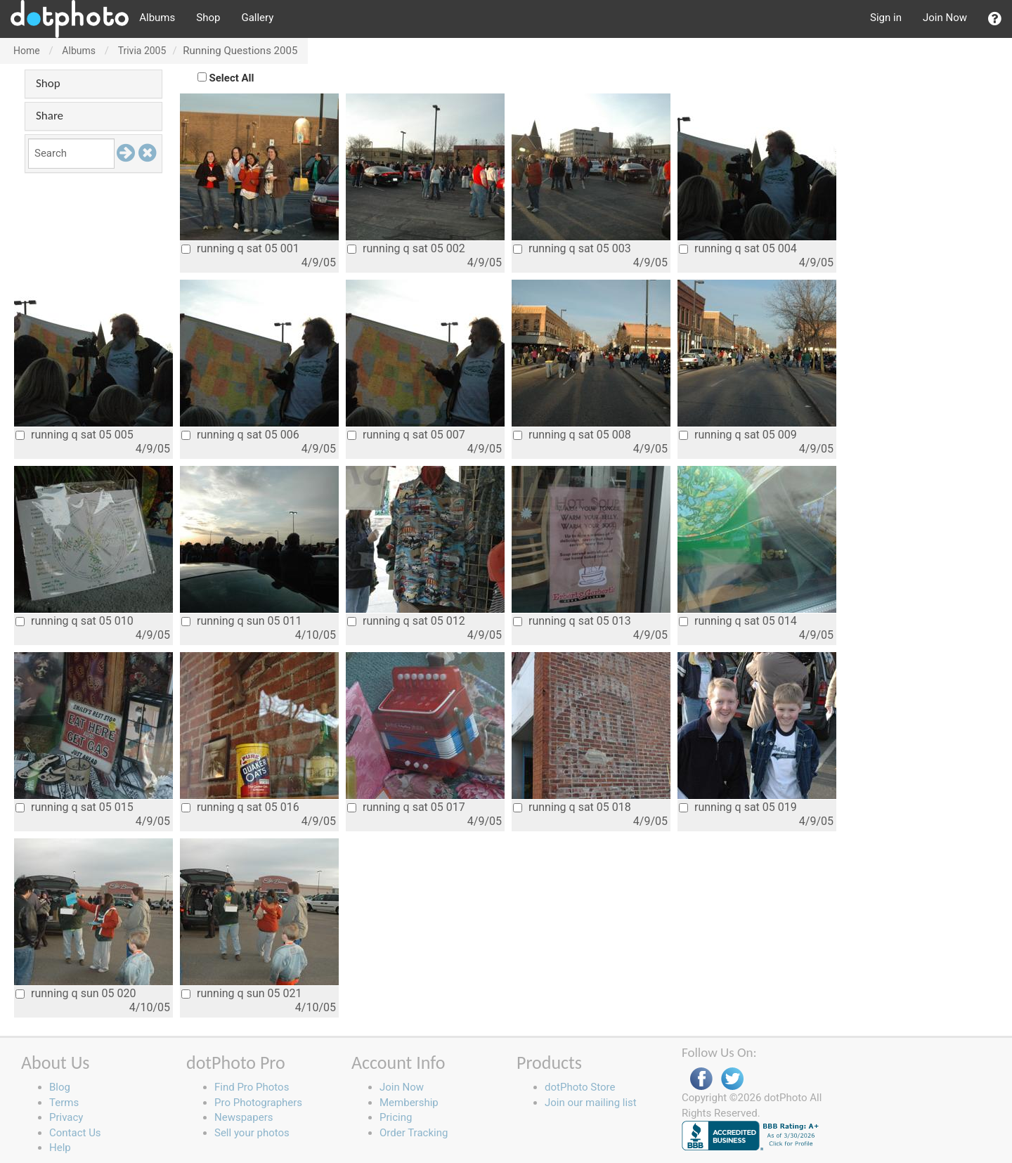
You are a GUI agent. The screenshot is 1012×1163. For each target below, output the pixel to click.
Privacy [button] (66, 1117)
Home (26, 50)
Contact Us (75, 1132)
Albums (157, 17)
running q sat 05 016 (240, 807)
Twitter (732, 1079)
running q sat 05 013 (572, 621)
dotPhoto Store (580, 1087)
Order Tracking (413, 1132)
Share (49, 115)
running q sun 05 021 (241, 993)
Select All (231, 78)
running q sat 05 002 (406, 248)
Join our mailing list (591, 1102)
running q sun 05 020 (75, 993)
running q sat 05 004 (738, 248)
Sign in (886, 17)
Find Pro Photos (251, 1087)
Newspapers (243, 1117)
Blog (59, 1087)
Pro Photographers (258, 1102)
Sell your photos (252, 1132)
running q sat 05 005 (74, 434)
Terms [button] (64, 1102)
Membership (409, 1102)
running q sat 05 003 (572, 248)
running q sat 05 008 (572, 434)
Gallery (257, 17)
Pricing (395, 1117)
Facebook (701, 1079)
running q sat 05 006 (240, 434)
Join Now (945, 17)
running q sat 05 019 (738, 807)
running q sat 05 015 (74, 807)
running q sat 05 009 (738, 434)
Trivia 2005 (142, 50)
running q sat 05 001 (240, 248)
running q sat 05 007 (406, 434)
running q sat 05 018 (572, 807)
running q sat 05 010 (74, 621)
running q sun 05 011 (241, 621)
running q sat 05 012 (406, 621)
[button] (995, 19)
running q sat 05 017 (406, 807)
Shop (208, 17)
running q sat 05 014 (738, 621)
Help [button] (60, 1147)
